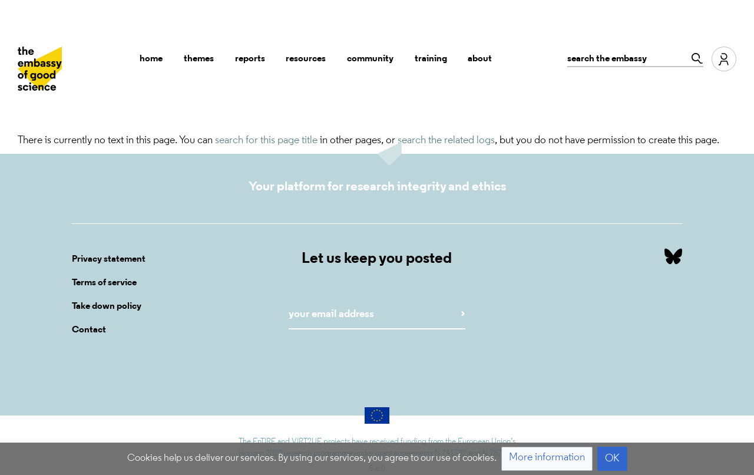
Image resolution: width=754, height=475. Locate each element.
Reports (250, 59)
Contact (89, 330)
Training (431, 59)
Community (370, 59)
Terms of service (104, 283)
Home (151, 59)
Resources (306, 59)
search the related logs (446, 140)
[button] (547, 459)
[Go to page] (694, 58)
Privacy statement (108, 259)
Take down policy (106, 306)
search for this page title (266, 140)
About (480, 59)
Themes (199, 59)
